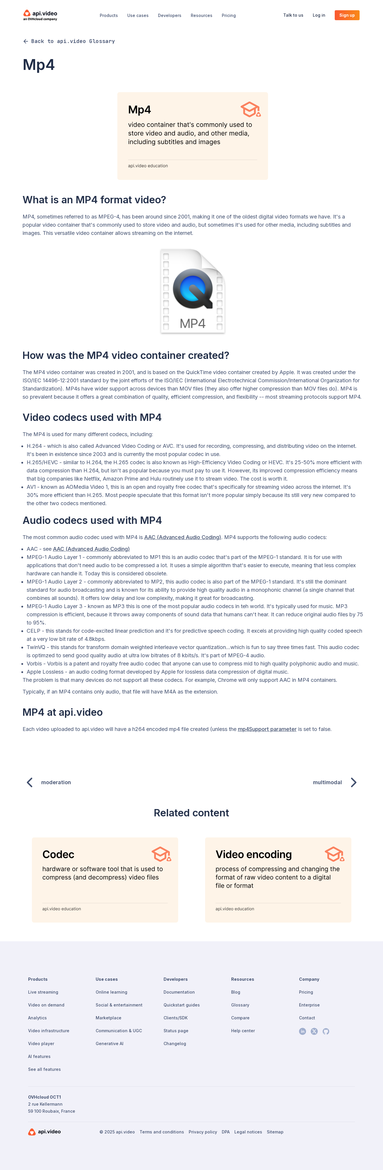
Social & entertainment (119, 1004)
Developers (169, 15)
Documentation (179, 992)
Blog (235, 992)
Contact (307, 1017)
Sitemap (275, 1131)
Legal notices (248, 1131)
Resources (201, 15)
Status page (176, 1030)
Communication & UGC (119, 1030)
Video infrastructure (48, 1030)
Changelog (175, 1043)
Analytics (37, 1017)
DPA (226, 1131)
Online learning (111, 992)
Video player (41, 1043)
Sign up (347, 15)
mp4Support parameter (267, 729)
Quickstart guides (182, 1004)
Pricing (229, 15)
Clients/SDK (176, 1017)
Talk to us (293, 15)
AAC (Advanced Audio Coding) (182, 537)
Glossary (240, 1004)
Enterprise (309, 1004)
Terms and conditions (162, 1131)
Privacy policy (203, 1131)
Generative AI (109, 1043)
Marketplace (108, 1017)
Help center (243, 1030)
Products (109, 15)
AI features (39, 1056)
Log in (319, 15)
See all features (44, 1069)
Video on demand (46, 1004)
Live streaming (43, 992)
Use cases (138, 15)
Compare (240, 1017)
